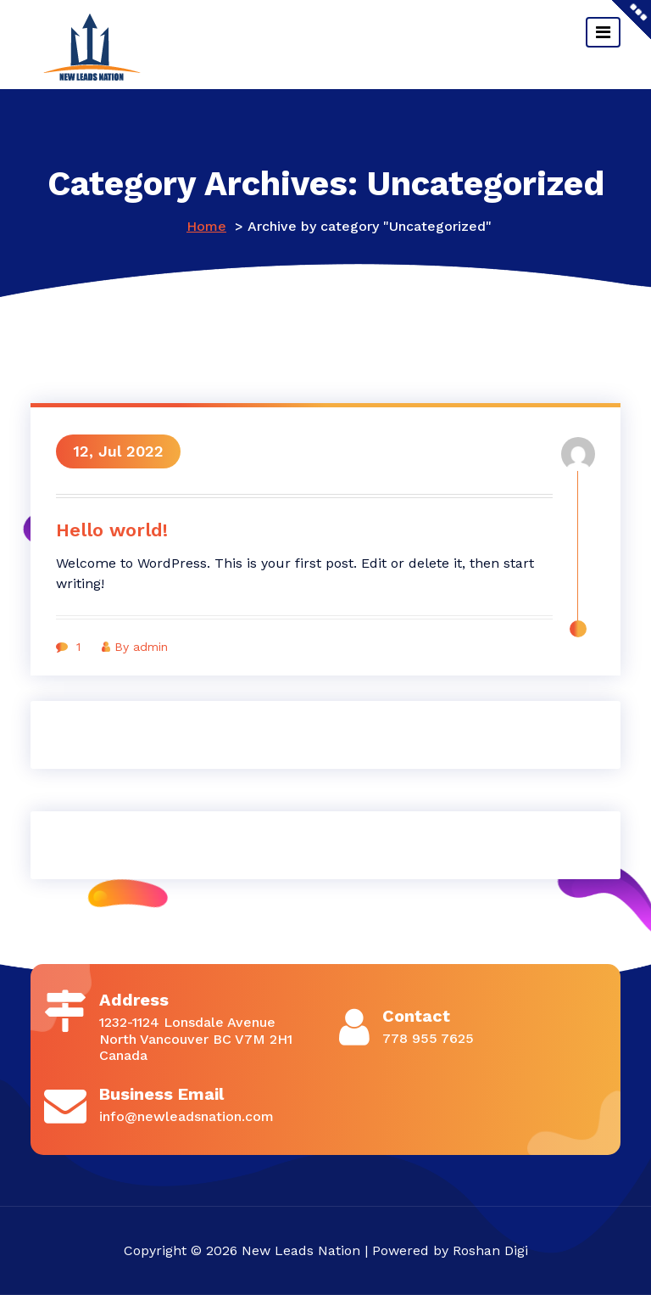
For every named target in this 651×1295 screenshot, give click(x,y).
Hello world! (112, 530)
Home (206, 226)
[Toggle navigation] (603, 32)
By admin (135, 646)
